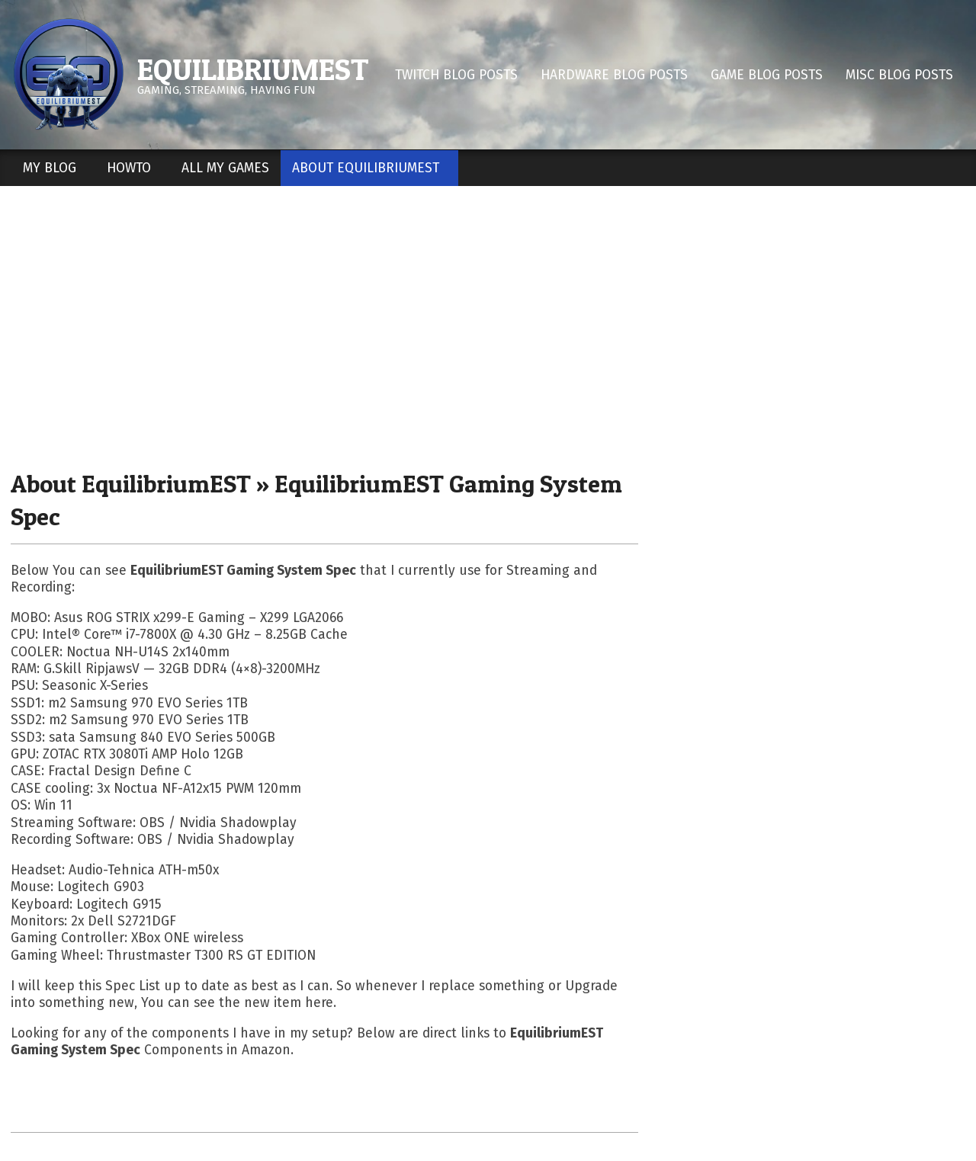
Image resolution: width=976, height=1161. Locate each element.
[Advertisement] (488, 327)
